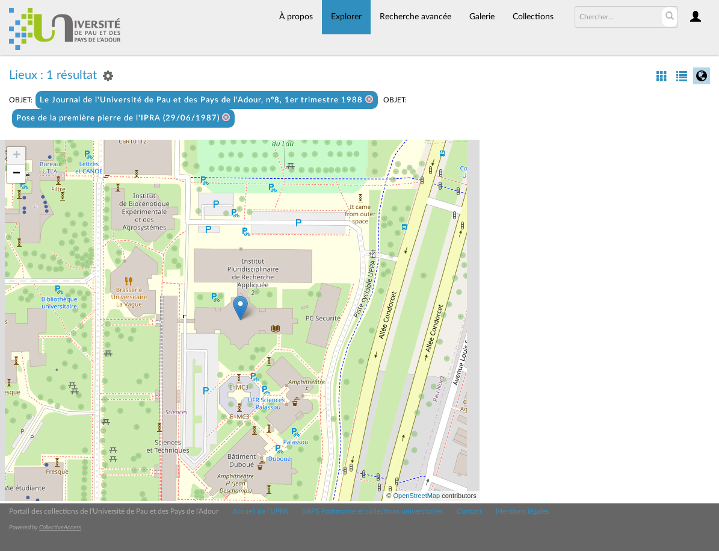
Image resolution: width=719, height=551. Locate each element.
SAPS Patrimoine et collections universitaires (372, 511)
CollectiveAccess (60, 528)
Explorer (346, 17)
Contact (469, 511)
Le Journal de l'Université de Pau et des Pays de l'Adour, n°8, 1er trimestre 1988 (207, 99)
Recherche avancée (415, 17)
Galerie (482, 17)
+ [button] (16, 156)
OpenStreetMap (416, 495)
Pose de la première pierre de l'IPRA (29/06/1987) (123, 117)
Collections (533, 17)
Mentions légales (522, 511)
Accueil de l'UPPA (260, 511)
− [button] (16, 174)
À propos (296, 17)
